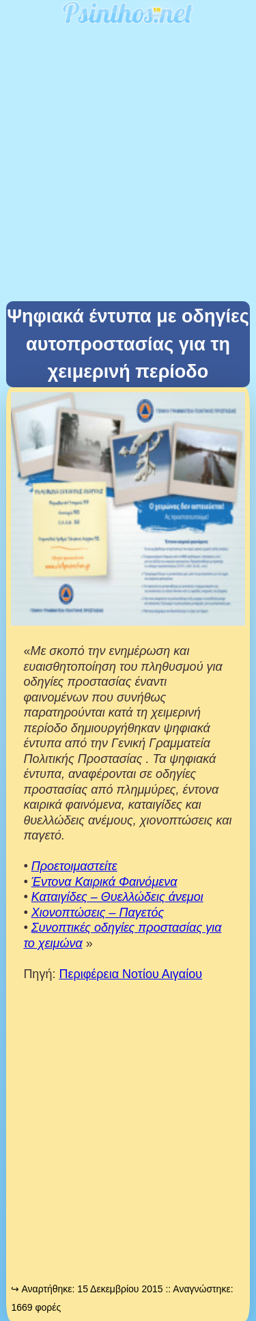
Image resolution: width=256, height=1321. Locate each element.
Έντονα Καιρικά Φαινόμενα (104, 882)
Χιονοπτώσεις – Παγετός (98, 912)
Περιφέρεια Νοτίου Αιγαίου (130, 974)
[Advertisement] (128, 166)
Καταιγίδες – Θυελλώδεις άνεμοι (117, 897)
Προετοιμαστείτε (74, 866)
